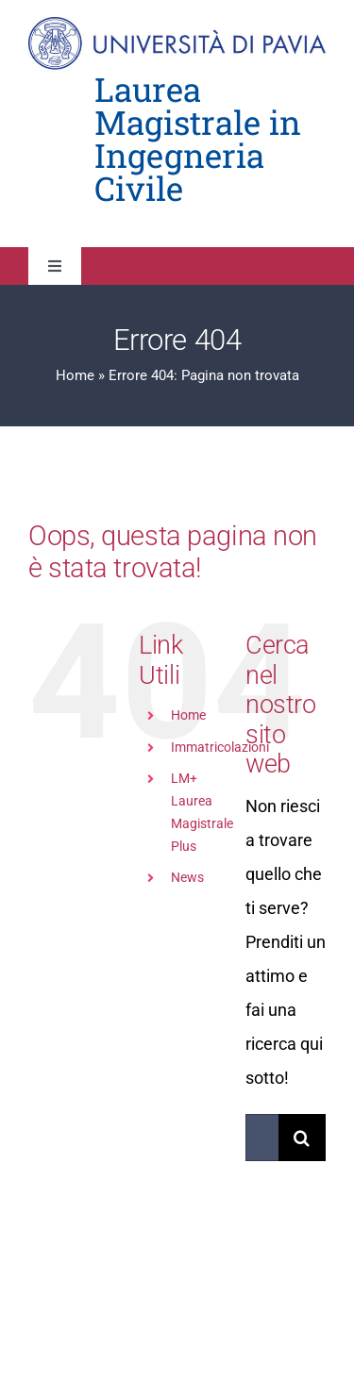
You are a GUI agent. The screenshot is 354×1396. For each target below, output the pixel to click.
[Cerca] (302, 1137)
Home (75, 375)
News (187, 877)
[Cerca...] (261, 1137)
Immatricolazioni (220, 747)
